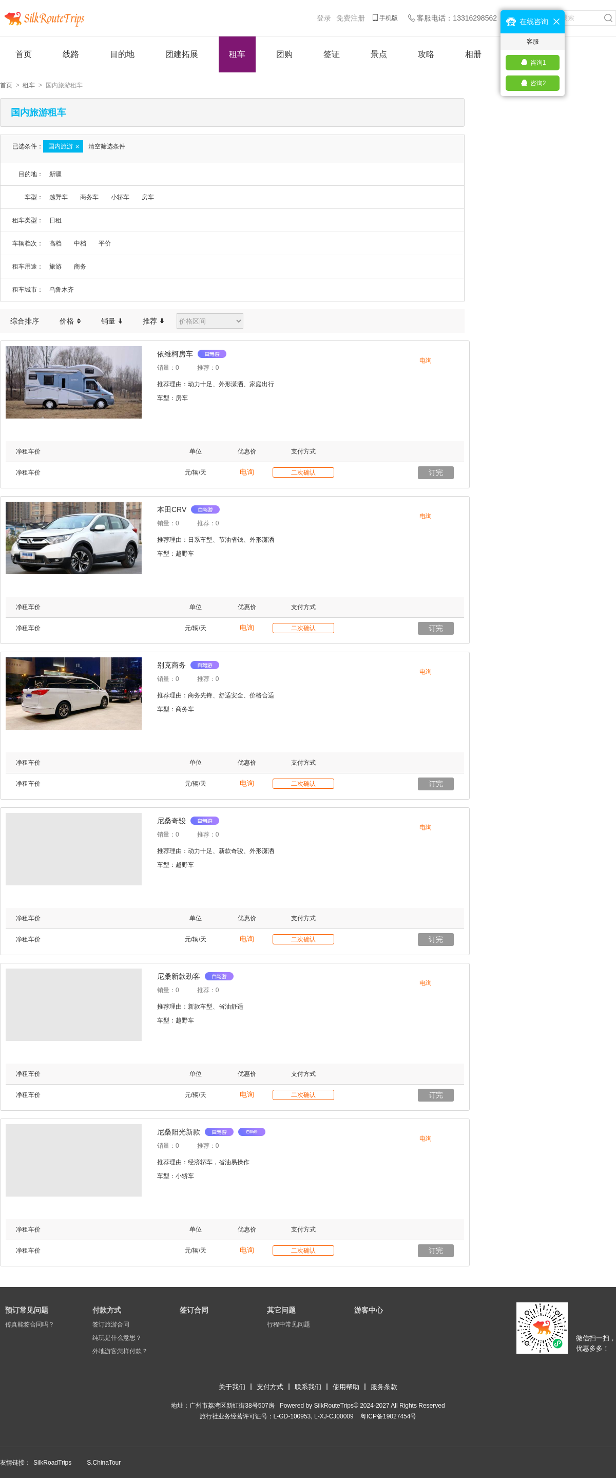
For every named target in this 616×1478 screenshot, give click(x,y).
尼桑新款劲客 (195, 976)
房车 (148, 197)
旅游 (55, 266)
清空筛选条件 (106, 146)
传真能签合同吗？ (29, 1324)
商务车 (89, 197)
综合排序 (24, 321)
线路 (71, 54)
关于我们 (232, 1387)
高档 (55, 243)
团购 (284, 54)
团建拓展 (181, 54)
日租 (55, 220)
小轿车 (120, 197)
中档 (80, 243)
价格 (70, 321)
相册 (473, 54)
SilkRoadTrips (52, 1462)
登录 (324, 18)
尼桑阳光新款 (211, 1132)
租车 (237, 54)
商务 (80, 266)
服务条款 (384, 1387)
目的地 (122, 54)
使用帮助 (346, 1387)
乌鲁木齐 (61, 289)
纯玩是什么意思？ (117, 1337)
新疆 (55, 174)
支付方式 (270, 1387)
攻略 (426, 54)
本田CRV (188, 509)
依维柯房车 (191, 354)
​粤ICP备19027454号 (388, 1416)
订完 (436, 472)
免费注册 (350, 18)
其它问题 (281, 1310)
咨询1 (538, 62)
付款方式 (106, 1310)
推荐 (153, 321)
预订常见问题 (26, 1310)
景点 (379, 54)
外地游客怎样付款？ (120, 1351)
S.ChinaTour (104, 1462)
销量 (111, 321)
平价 (105, 243)
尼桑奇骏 (188, 821)
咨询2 (538, 83)
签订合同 (194, 1310)
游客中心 (368, 1310)
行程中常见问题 (288, 1324)
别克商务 (188, 665)
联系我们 (308, 1387)
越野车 (58, 197)
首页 (23, 54)
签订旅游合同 (110, 1324)
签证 (331, 54)
